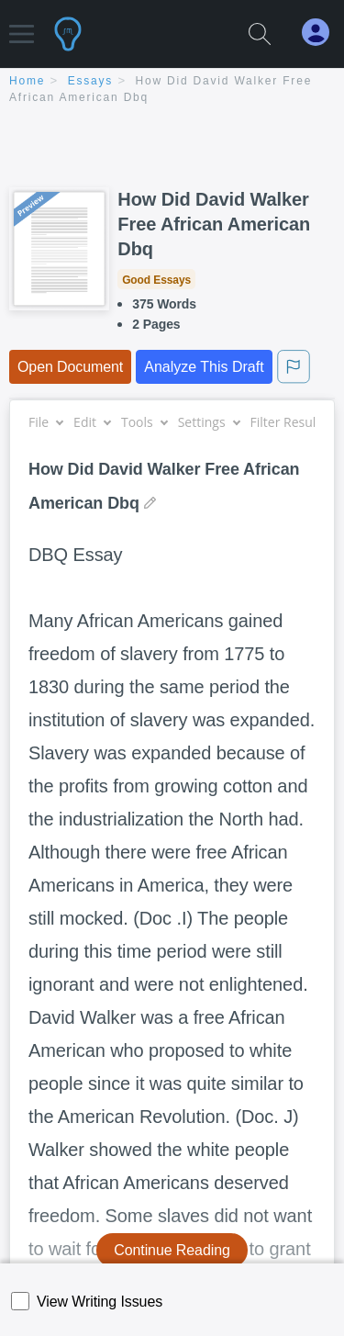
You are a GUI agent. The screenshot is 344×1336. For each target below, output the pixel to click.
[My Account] (323, 32)
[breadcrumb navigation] (172, 90)
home (27, 80)
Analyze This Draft (203, 367)
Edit (91, 422)
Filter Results (295, 422)
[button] (21, 25)
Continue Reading (172, 1250)
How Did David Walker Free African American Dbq (213, 224)
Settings (208, 422)
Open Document (70, 367)
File (45, 422)
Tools (144, 422)
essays (90, 80)
